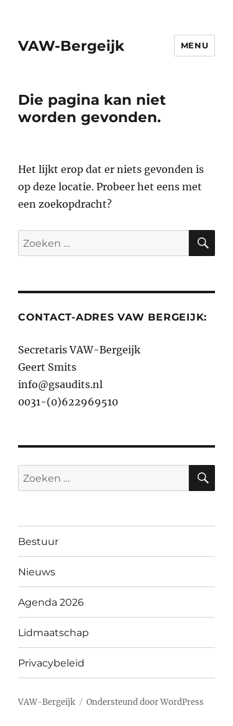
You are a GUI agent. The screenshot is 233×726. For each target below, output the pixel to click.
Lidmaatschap (53, 633)
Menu (194, 45)
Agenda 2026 (51, 602)
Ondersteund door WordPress (145, 702)
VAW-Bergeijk (71, 46)
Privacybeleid (51, 663)
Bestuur (38, 541)
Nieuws (36, 572)
